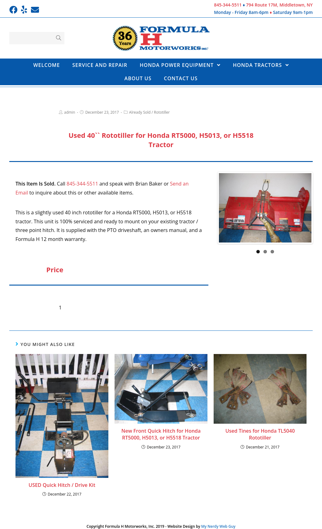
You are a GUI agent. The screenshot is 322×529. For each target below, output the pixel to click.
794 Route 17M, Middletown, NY (279, 5)
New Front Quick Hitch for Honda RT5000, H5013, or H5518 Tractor (161, 434)
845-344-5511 (228, 5)
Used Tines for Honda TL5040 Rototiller (260, 434)
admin (69, 112)
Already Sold (140, 112)
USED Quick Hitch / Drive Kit (61, 485)
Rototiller (162, 112)
